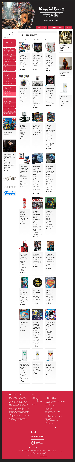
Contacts (68, 27)
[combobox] (48, 39)
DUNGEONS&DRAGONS (10, 111)
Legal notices (35, 402)
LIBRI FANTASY (8, 83)
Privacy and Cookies (37, 401)
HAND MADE (7, 108)
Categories (35, 398)
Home (38, 27)
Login (44, 27)
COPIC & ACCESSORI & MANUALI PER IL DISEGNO (9, 50)
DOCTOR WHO (8, 54)
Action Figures (7, 91)
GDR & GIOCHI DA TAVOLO (9, 67)
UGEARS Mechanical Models (9, 114)
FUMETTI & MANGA (9, 59)
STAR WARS (7, 103)
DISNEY (6, 46)
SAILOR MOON (8, 101)
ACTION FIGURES (8, 40)
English (33, 448)
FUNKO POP (7, 61)
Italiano (44, 448)
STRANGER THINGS (9, 106)
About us (60, 27)
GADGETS (6, 64)
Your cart (52, 27)
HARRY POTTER (8, 70)
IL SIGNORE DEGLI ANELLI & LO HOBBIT (9, 74)
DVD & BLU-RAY (8, 56)
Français (38, 448)
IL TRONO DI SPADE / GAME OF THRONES (9, 80)
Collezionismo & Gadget (36, 32)
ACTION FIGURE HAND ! (8, 43)
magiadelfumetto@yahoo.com (37, 453)
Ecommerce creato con (37, 456)
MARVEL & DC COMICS (24, 32)
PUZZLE (6, 98)
